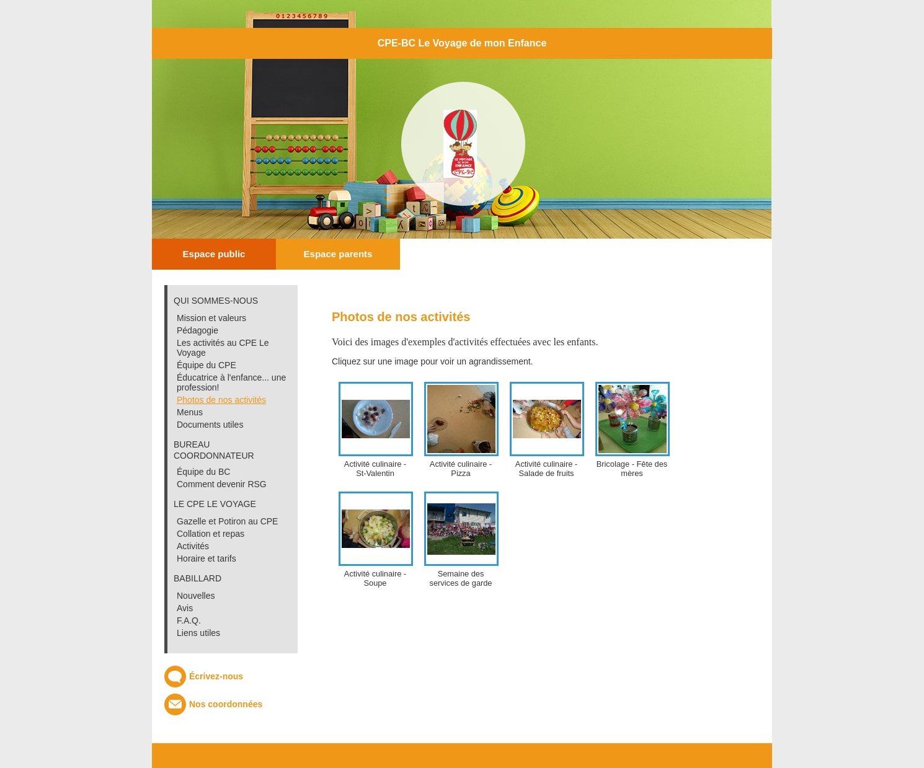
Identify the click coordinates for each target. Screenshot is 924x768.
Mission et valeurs (211, 318)
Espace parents (338, 254)
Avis (185, 608)
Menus (190, 412)
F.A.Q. (189, 620)
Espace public (214, 254)
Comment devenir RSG (222, 484)
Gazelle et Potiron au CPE (227, 521)
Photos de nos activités (221, 400)
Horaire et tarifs (206, 558)
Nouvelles (196, 596)
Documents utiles (210, 425)
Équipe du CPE (206, 365)
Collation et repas (210, 534)
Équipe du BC (203, 472)
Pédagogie (197, 330)
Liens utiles (198, 633)
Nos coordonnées (225, 704)
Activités (193, 546)
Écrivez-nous (216, 676)
